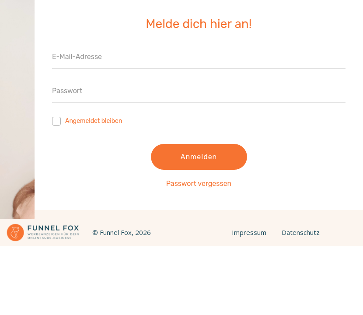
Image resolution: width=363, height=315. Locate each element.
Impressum (249, 232)
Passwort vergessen (199, 183)
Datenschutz (301, 232)
